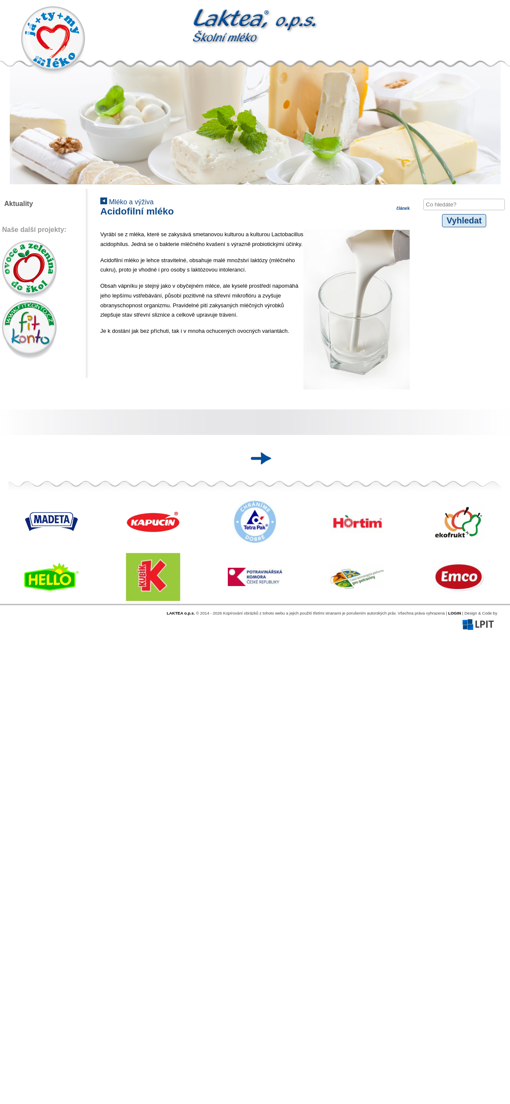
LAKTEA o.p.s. (181, 613)
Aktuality (18, 203)
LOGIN (454, 613)
